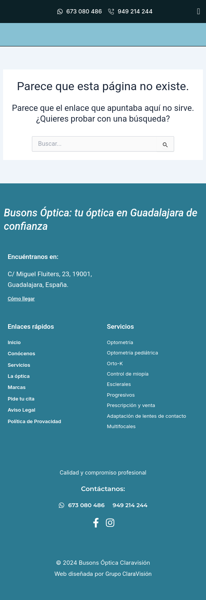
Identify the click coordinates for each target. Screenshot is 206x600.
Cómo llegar (21, 299)
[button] (198, 11)
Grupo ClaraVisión (128, 573)
